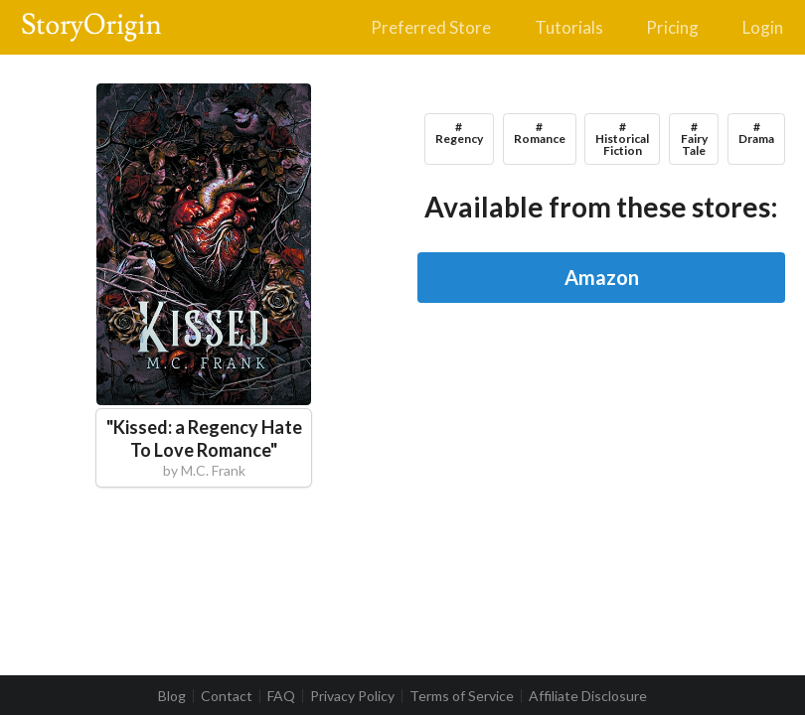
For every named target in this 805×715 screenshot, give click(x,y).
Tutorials (569, 27)
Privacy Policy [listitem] (352, 696)
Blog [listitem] (172, 696)
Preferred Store (431, 27)
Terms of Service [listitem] (461, 696)
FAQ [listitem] (281, 696)
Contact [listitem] (226, 696)
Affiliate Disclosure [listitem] (588, 696)
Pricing (672, 27)
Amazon (601, 277)
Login (762, 27)
